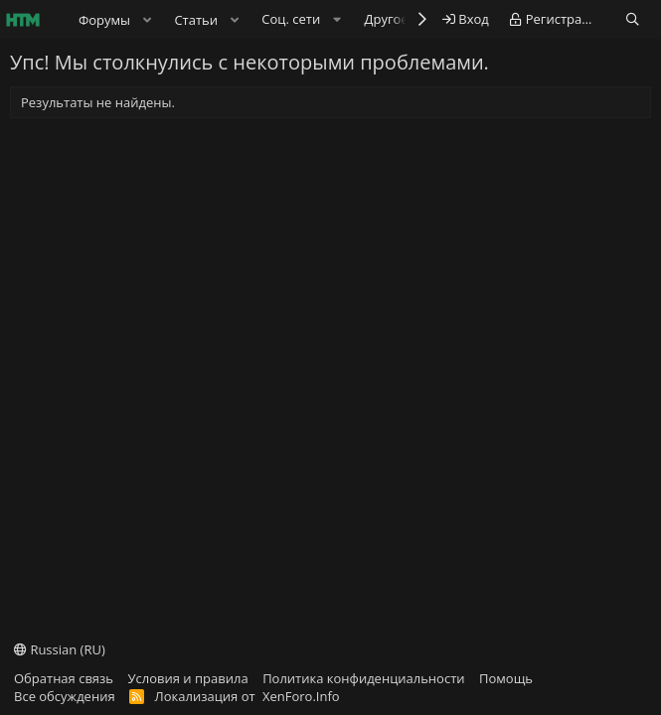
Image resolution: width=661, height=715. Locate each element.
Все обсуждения (64, 696)
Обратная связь (63, 678)
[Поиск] (632, 19)
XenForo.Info (301, 696)
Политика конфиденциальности (363, 678)
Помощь (506, 678)
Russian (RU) (59, 649)
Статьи (196, 20)
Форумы (104, 20)
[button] (147, 20)
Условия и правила (188, 678)
